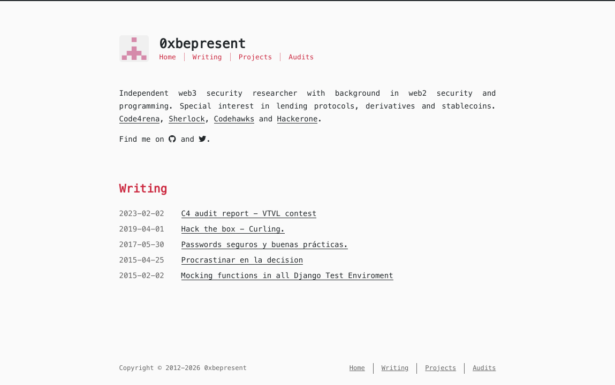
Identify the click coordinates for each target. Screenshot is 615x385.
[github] (172, 139)
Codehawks (234, 119)
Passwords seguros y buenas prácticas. (264, 244)
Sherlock (186, 119)
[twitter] (202, 139)
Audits (301, 56)
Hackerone (297, 119)
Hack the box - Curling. (233, 229)
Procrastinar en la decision (242, 260)
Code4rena (139, 119)
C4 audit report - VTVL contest (249, 213)
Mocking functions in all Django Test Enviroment (287, 275)
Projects (255, 56)
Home (168, 56)
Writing (207, 56)
